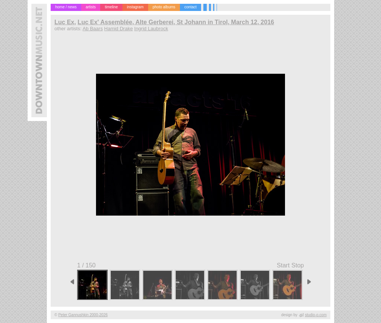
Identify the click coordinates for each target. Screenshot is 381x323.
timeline (111, 7)
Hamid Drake (118, 28)
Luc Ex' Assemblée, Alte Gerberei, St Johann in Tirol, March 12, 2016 (175, 22)
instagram (135, 7)
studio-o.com (316, 315)
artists (91, 7)
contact (190, 7)
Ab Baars (92, 28)
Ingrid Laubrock (151, 28)
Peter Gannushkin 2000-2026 (83, 315)
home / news (66, 7)
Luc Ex (64, 22)
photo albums (164, 7)
